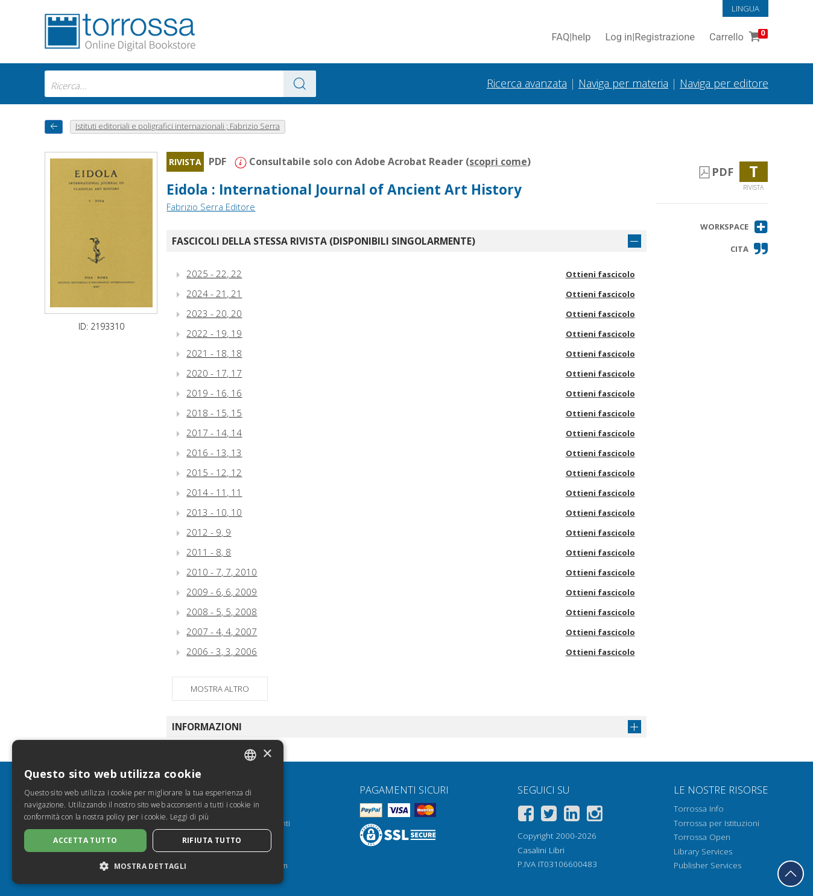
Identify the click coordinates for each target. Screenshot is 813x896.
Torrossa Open (702, 837)
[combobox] (180, 83)
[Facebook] (526, 815)
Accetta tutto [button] (85, 840)
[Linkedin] (572, 815)
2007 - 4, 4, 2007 (221, 631)
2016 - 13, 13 (214, 452)
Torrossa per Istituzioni (716, 823)
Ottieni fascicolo (600, 274)
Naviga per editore (724, 83)
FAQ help (570, 37)
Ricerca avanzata (527, 83)
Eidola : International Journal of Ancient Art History (344, 189)
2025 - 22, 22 (214, 274)
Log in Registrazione (650, 37)
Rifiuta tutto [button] (212, 840)
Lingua (745, 8)
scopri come (498, 161)
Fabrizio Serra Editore (210, 207)
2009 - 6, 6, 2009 (221, 592)
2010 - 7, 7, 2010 (221, 572)
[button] (734, 227)
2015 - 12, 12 (214, 472)
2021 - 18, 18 (214, 353)
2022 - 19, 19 (214, 333)
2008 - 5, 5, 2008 (221, 612)
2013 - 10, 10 (214, 512)
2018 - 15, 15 (214, 413)
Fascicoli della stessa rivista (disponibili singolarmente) (323, 241)
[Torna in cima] (790, 873)
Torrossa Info (699, 808)
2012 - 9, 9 (208, 532)
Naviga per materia (623, 83)
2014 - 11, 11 (214, 492)
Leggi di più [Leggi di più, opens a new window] (189, 817)
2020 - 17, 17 (214, 373)
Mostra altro (220, 688)
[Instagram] (594, 815)
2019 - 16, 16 (214, 393)
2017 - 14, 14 (214, 433)
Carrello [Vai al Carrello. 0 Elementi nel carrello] (737, 37)
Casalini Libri (541, 850)
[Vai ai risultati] (299, 83)
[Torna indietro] (54, 127)
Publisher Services (707, 865)
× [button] (266, 754)
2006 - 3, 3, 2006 (221, 651)
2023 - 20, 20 (214, 313)
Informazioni (207, 726)
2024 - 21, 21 (214, 293)
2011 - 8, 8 (208, 552)
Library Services (703, 851)
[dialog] (147, 812)
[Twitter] (549, 815)
